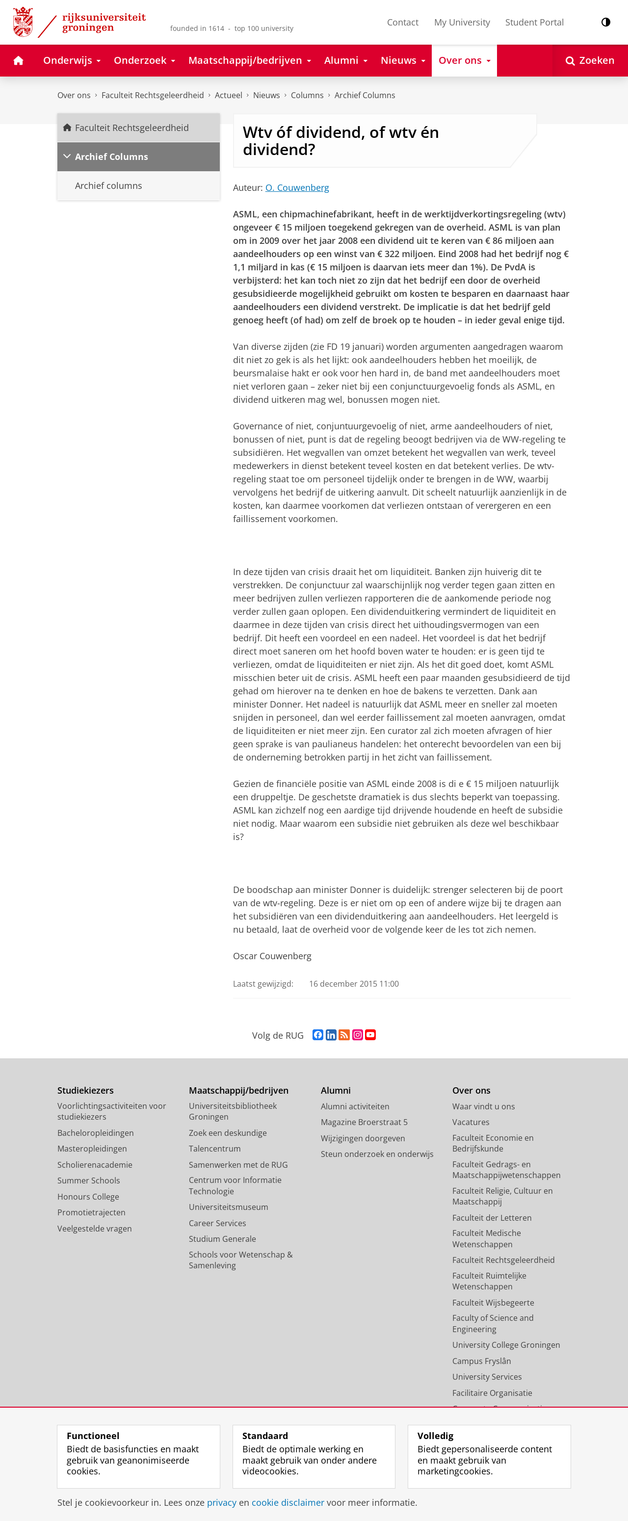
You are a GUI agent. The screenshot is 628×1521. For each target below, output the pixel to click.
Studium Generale (222, 1238)
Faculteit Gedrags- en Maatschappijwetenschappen (506, 1170)
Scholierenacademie (94, 1164)
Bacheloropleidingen (95, 1133)
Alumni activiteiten (355, 1106)
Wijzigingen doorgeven (363, 1138)
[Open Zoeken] (590, 61)
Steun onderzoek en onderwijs (377, 1154)
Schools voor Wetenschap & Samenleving (241, 1260)
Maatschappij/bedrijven (238, 1090)
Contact (403, 22)
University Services (487, 1376)
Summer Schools (88, 1180)
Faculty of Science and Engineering (493, 1323)
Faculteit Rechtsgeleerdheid (153, 95)
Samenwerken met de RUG (238, 1164)
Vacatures (471, 1122)
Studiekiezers (85, 1090)
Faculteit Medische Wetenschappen (486, 1239)
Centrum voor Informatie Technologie (235, 1186)
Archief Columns (365, 95)
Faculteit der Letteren (492, 1217)
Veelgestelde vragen (94, 1228)
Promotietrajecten (91, 1212)
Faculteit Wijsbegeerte (493, 1302)
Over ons (74, 95)
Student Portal (534, 22)
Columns (307, 95)
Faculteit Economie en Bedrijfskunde (493, 1143)
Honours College (88, 1196)
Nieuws (266, 95)
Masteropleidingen (92, 1148)
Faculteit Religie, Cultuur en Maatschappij (502, 1196)
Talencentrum (215, 1148)
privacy (221, 1502)
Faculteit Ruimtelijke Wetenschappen (489, 1281)
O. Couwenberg (297, 187)
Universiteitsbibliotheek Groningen (233, 1112)
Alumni (336, 1090)
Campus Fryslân (481, 1361)
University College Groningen (506, 1344)
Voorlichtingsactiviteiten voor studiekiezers (111, 1112)
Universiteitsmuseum (228, 1207)
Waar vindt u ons (483, 1106)
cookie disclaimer (288, 1502)
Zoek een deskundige (228, 1133)
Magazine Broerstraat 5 (364, 1122)
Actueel (228, 95)
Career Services (217, 1223)
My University (462, 22)
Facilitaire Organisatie (492, 1393)
